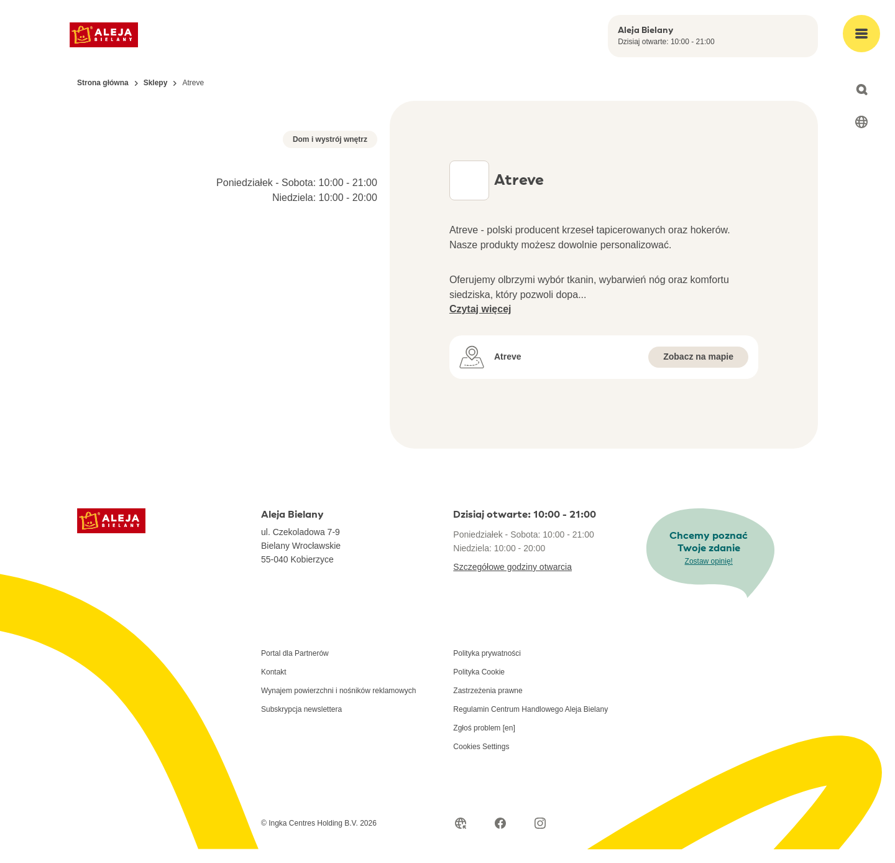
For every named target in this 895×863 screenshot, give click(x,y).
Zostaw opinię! (709, 574)
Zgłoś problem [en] (484, 741)
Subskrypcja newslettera (301, 723)
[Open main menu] (861, 33)
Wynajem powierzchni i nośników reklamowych (338, 704)
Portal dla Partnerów (295, 667)
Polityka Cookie (479, 685)
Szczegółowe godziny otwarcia (512, 580)
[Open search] (861, 89)
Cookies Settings (481, 760)
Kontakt (274, 685)
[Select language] (861, 122)
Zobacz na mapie (698, 357)
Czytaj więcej (480, 309)
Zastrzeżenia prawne (487, 704)
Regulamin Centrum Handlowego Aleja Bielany (530, 723)
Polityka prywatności (487, 667)
